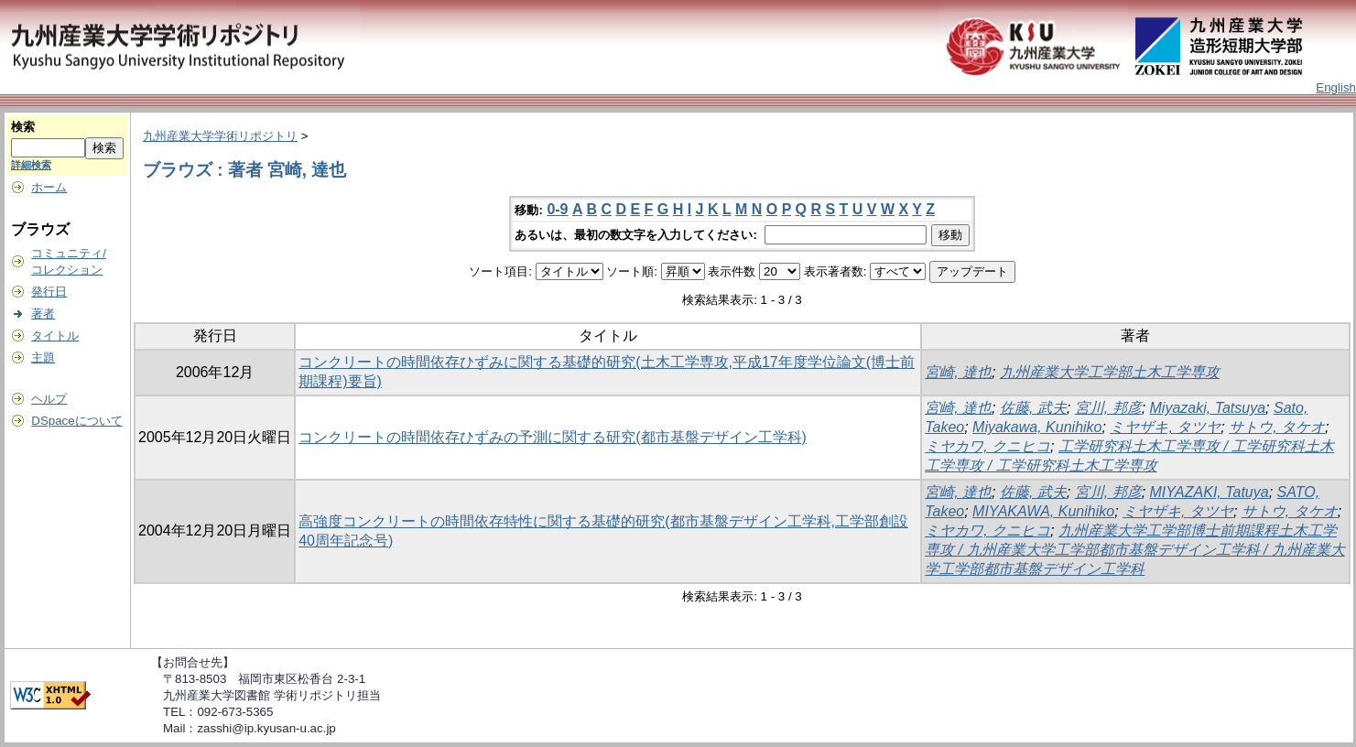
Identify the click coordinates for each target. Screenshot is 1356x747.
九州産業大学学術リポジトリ (220, 136)
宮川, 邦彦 (1108, 408)
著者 (43, 313)
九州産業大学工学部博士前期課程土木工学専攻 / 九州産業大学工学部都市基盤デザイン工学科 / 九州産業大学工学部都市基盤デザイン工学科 (1135, 550)
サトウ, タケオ (1277, 427)
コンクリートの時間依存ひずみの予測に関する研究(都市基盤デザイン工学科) (552, 437)
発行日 (49, 291)
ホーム (49, 187)
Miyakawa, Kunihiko (1036, 427)
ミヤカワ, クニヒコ (987, 446)
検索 (23, 127)
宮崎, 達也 (958, 372)
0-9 (557, 209)
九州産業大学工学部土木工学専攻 (1110, 372)
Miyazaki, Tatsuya (1208, 408)
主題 (43, 357)
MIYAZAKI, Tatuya (1209, 492)
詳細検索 (31, 164)
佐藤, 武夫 (1033, 408)
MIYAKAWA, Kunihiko (1043, 511)
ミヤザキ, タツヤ (1165, 427)
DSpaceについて (76, 421)
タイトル (55, 335)
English (1336, 87)
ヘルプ (49, 399)
